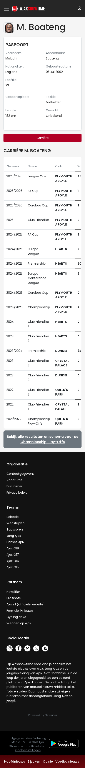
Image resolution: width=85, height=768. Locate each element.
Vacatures (14, 480)
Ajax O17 (13, 554)
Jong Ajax (14, 536)
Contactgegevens (20, 473)
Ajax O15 (13, 567)
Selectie (13, 517)
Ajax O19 (13, 548)
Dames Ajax (15, 542)
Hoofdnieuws (14, 761)
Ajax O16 (13, 561)
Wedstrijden (16, 523)
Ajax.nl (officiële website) (26, 604)
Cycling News (17, 617)
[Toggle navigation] (7, 9)
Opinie (48, 761)
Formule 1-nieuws (20, 610)
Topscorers (15, 529)
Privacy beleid (17, 492)
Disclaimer (14, 486)
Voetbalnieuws (67, 761)
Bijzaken (34, 761)
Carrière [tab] (43, 138)
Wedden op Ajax (19, 623)
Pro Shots (14, 598)
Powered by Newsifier (42, 715)
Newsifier (13, 592)
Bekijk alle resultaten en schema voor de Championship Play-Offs (42, 439)
